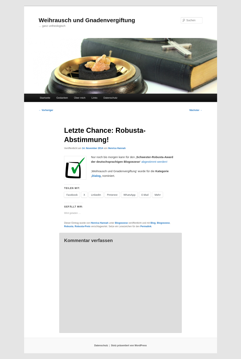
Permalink (145, 226)
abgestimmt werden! (154, 161)
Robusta (68, 226)
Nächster (195, 110)
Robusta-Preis (82, 226)
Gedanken (62, 97)
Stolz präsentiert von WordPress (129, 345)
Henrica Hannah (117, 148)
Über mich (79, 97)
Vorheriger (46, 110)
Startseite (45, 97)
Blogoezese (121, 223)
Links (94, 97)
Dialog (96, 175)
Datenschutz (110, 97)
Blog (153, 223)
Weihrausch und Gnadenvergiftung (87, 20)
